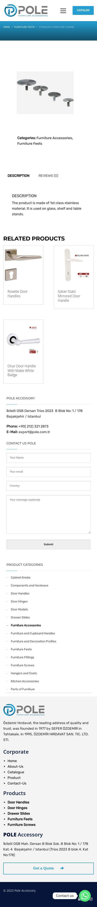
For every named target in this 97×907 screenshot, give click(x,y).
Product (14, 778)
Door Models (19, 609)
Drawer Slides (20, 617)
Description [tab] (18, 176)
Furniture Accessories (54, 138)
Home (12, 761)
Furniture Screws (22, 665)
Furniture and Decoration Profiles (33, 641)
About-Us (15, 766)
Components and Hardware (29, 585)
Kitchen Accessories (25, 681)
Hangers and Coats (24, 673)
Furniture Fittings (22, 657)
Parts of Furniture (23, 689)
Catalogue (16, 772)
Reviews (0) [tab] (48, 176)
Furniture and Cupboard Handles (33, 633)
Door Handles (20, 593)
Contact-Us (17, 783)
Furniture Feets (29, 143)
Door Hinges (19, 601)
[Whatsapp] (85, 896)
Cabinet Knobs (20, 577)
